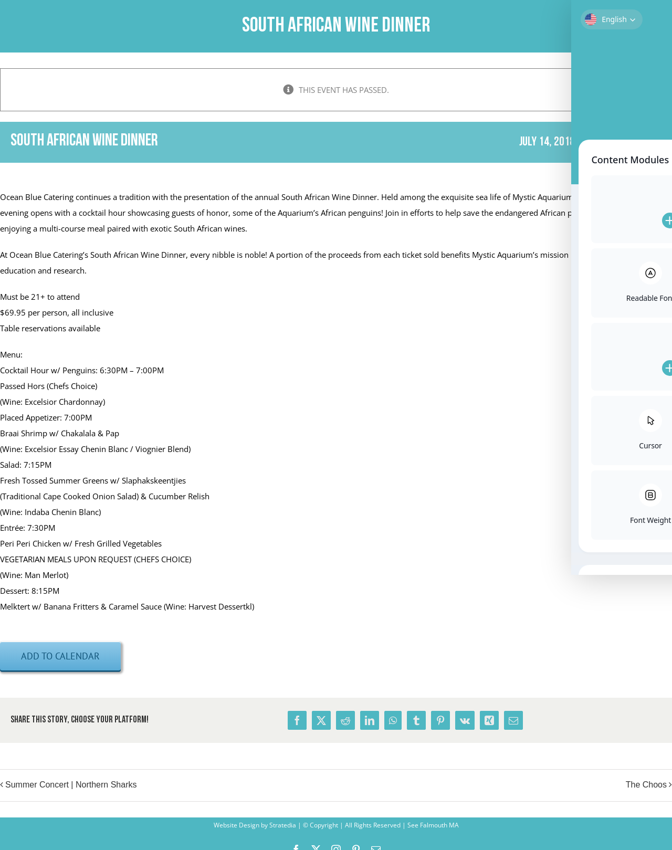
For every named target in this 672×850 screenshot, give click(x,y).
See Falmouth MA (432, 825)
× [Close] (665, 74)
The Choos (646, 784)
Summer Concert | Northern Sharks (70, 784)
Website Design (236, 825)
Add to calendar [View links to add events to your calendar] (60, 656)
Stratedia (282, 825)
